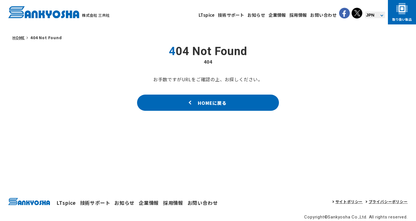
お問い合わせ (323, 15)
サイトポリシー (349, 201)
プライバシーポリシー (388, 201)
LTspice (207, 15)
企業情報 (277, 15)
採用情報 (298, 15)
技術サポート (231, 15)
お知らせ (256, 15)
